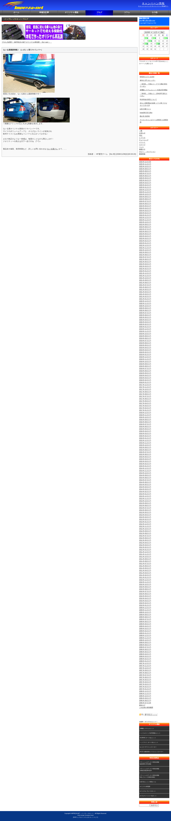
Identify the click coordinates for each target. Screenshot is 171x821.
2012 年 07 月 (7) (145, 536)
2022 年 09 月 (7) (145, 252)
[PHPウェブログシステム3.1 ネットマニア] (85, 817)
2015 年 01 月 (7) (145, 466)
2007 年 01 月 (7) (145, 689)
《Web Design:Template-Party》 (85, 815)
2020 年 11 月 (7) (145, 303)
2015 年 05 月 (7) (145, 457)
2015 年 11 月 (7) (145, 443)
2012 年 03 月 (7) (145, 545)
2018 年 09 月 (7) (145, 364)
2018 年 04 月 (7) (145, 375)
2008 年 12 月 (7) (145, 635)
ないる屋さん (52, 149)
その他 (154, 13)
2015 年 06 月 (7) (145, 454)
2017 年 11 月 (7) (145, 387)
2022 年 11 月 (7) (145, 248)
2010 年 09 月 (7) (145, 587)
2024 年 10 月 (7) (145, 194)
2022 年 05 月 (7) (145, 262)
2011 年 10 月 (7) (145, 556)
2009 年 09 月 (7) (145, 614)
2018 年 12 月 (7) (145, 357)
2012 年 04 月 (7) (145, 543)
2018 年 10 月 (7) (145, 361)
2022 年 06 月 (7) (145, 259)
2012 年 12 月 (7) (145, 524)
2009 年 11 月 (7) (145, 610)
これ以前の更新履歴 (146, 707)
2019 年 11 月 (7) (145, 331)
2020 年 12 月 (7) (145, 301)
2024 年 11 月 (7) (145, 192)
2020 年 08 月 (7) (145, 310)
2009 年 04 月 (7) (145, 626)
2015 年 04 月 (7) (145, 459)
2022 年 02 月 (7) (145, 268)
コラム (127, 13)
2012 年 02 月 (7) (145, 547)
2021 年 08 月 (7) (145, 282)
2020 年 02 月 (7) (145, 324)
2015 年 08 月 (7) (145, 450)
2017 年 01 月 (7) (145, 410)
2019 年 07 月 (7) (145, 340)
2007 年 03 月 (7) (145, 684)
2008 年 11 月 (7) (145, 638)
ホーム (16, 13)
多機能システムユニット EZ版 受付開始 (153, 90)
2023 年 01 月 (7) (145, 243)
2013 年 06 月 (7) (145, 510)
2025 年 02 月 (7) (145, 185)
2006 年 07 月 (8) (145, 703)
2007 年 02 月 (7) (145, 686)
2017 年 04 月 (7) (145, 403)
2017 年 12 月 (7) (145, 385)
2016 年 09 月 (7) (145, 419)
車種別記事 (44, 13)
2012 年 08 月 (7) (145, 533)
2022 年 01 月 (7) (145, 271)
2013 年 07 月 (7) (145, 508)
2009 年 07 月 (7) (145, 619)
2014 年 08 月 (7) (145, 477)
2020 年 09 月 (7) (145, 308)
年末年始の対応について (148, 99)
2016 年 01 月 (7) (145, 438)
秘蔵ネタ (142, 149)
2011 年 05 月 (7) (145, 568)
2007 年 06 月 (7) (145, 677)
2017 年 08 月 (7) (145, 394)
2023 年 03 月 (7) (145, 238)
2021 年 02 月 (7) (145, 296)
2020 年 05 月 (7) (145, 317)
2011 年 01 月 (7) (145, 577)
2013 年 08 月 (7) (145, 505)
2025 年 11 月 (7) (145, 164)
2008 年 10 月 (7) (145, 640)
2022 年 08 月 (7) (145, 255)
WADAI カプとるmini (147, 77)
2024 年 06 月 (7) (145, 203)
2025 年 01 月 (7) (145, 187)
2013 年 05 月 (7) (145, 512)
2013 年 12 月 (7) (145, 496)
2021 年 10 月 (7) (145, 278)
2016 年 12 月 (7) (145, 412)
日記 (140, 135)
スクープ (142, 145)
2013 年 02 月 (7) (145, 519)
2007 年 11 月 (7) (145, 666)
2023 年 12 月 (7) (145, 217)
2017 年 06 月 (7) (145, 399)
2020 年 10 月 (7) (145, 306)
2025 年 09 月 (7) (145, 169)
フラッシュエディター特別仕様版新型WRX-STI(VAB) (149, 763)
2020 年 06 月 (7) (145, 315)
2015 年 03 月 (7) (145, 461)
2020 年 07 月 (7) (145, 313)
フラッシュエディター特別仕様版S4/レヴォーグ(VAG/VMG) (149, 776)
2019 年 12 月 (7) (145, 329)
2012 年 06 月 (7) (145, 538)
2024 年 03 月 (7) (145, 210)
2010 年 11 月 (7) (145, 582)
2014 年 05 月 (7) (145, 484)
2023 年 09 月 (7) (145, 224)
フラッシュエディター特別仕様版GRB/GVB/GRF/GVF (149, 769)
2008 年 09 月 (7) (145, 642)
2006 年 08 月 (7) (145, 700)
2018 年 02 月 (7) (145, 380)
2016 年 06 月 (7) (145, 426)
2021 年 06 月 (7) (145, 287)
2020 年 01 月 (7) (145, 327)
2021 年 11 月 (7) (145, 275)
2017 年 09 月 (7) (145, 392)
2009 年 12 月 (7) (145, 608)
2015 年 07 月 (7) (145, 452)
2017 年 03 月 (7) (145, 406)
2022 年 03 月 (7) (145, 266)
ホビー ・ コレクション (147, 151)
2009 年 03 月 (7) (145, 628)
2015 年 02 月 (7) (145, 464)
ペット (141, 147)
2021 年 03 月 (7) (145, 294)
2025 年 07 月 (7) (145, 173)
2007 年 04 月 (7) (145, 682)
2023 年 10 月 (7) (145, 222)
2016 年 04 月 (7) (145, 431)
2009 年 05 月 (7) (145, 624)
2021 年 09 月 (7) (145, 280)
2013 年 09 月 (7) (145, 503)
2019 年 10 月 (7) (145, 334)
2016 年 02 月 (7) (145, 436)
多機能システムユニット (147, 728)
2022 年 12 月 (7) (145, 245)
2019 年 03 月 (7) (145, 350)
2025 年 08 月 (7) (145, 171)
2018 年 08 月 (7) (145, 366)
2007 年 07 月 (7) (145, 675)
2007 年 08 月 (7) (145, 673)
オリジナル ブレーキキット (148, 791)
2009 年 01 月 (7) (145, 633)
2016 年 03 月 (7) (145, 433)
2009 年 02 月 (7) (145, 631)
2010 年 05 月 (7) (145, 596)
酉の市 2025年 (145, 116)
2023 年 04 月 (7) (145, 236)
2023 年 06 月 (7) (145, 231)
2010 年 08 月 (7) (145, 589)
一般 (140, 131)
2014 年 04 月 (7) (145, 487)
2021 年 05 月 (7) (145, 289)
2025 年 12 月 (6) (145, 162)
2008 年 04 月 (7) (145, 654)
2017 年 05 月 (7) (145, 401)
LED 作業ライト (145, 109)
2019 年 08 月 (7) (145, 338)
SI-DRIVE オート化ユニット (148, 737)
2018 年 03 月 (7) (145, 378)
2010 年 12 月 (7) (145, 580)
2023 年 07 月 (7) (145, 229)
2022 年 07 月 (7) (145, 257)
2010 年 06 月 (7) (145, 594)
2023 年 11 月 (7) (145, 220)
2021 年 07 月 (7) (145, 285)
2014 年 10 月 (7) (145, 473)
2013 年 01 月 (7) (145, 522)
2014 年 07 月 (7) (145, 480)
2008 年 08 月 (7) (145, 645)
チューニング (143, 140)
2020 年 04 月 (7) (145, 320)
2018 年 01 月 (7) (145, 382)
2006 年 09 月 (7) (145, 698)
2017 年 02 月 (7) (145, 408)
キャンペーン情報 (153, 4)
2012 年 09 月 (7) (145, 531)
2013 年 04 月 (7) (145, 515)
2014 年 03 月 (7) (145, 489)
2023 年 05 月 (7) (145, 234)
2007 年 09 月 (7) (145, 670)
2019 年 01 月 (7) (145, 354)
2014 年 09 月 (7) (145, 475)
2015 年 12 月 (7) (145, 440)
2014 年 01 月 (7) (145, 494)
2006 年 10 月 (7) (145, 696)
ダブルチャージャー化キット (148, 795)
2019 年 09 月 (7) (145, 336)
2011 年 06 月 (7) (145, 566)
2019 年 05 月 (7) (145, 345)
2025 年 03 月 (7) (145, 183)
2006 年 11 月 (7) (145, 693)
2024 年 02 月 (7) (145, 213)
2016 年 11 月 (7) (145, 415)
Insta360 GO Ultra (146, 113)
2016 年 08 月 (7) (145, 422)
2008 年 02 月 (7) (145, 659)
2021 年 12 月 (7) (145, 273)
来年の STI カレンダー (147, 80)
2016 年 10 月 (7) (145, 417)
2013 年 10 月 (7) (145, 501)
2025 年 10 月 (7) (145, 166)
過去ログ (142, 705)
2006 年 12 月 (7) (145, 691)
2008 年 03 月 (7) (145, 656)
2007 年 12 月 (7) (145, 663)
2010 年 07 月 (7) (145, 591)
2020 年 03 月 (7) (145, 322)
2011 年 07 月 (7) (145, 563)
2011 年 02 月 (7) (145, 575)
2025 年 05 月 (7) (145, 178)
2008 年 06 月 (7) (145, 649)
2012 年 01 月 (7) (145, 549)
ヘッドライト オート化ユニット (149, 742)
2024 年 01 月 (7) (145, 215)
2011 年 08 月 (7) (145, 561)
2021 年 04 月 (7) (145, 292)
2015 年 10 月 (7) (145, 445)
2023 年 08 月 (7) (145, 227)
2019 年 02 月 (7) (145, 352)
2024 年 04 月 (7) (145, 208)
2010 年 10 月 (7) (145, 584)
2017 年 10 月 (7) (145, 389)
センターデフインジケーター (148, 747)
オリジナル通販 (71, 13)
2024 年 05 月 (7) (145, 206)
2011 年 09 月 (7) (145, 559)
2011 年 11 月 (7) (145, 554)
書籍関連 (142, 154)
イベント (142, 142)
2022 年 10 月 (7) (145, 250)
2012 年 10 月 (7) (145, 529)
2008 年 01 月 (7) (145, 661)
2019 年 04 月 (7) (145, 347)
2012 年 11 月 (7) (145, 526)
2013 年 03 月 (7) (145, 517)
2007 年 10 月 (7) (145, 668)
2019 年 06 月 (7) (145, 343)
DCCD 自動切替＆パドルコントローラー (151, 751)
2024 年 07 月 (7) (145, 201)
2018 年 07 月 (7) (145, 368)
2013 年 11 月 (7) (145, 498)
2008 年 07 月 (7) (145, 647)
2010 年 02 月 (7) (145, 603)
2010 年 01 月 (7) (145, 605)
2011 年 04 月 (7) (145, 570)
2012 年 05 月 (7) (145, 540)
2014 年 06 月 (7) (145, 482)
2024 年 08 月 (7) (145, 199)
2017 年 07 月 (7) (145, 396)
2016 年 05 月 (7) (145, 429)
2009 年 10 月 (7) (145, 612)
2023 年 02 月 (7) (145, 241)
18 (159, 43)
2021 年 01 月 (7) (145, 299)
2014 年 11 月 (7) (145, 471)
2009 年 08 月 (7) (145, 617)
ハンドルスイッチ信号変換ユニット (150, 733)
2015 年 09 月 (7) (145, 447)
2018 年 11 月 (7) (145, 359)
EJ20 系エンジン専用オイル (148, 782)
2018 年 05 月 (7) (145, 373)
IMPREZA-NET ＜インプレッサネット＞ (82, 813)
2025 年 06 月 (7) (145, 176)
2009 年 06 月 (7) (145, 621)
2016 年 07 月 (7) (145, 424)
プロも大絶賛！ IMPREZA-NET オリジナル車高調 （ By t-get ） (44, 33)
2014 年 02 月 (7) (145, 491)
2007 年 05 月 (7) (145, 680)
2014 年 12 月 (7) (145, 468)
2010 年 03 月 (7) (145, 601)
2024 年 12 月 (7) (145, 190)
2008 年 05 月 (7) (145, 652)
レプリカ (142, 138)
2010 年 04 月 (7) (145, 598)
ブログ (99, 13)
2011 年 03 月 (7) (145, 573)
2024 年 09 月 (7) (145, 197)
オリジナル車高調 (145, 786)
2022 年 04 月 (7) (145, 264)
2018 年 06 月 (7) (145, 371)
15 (147, 43)
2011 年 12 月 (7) (145, 552)
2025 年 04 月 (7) (145, 180)
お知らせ (142, 133)
